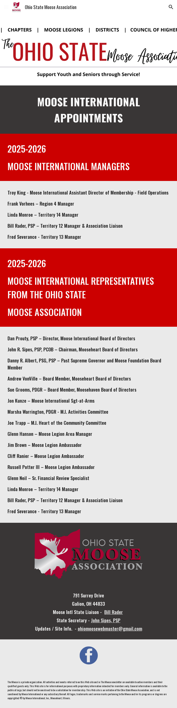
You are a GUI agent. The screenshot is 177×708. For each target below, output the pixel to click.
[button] (6, 7)
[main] (88, 109)
